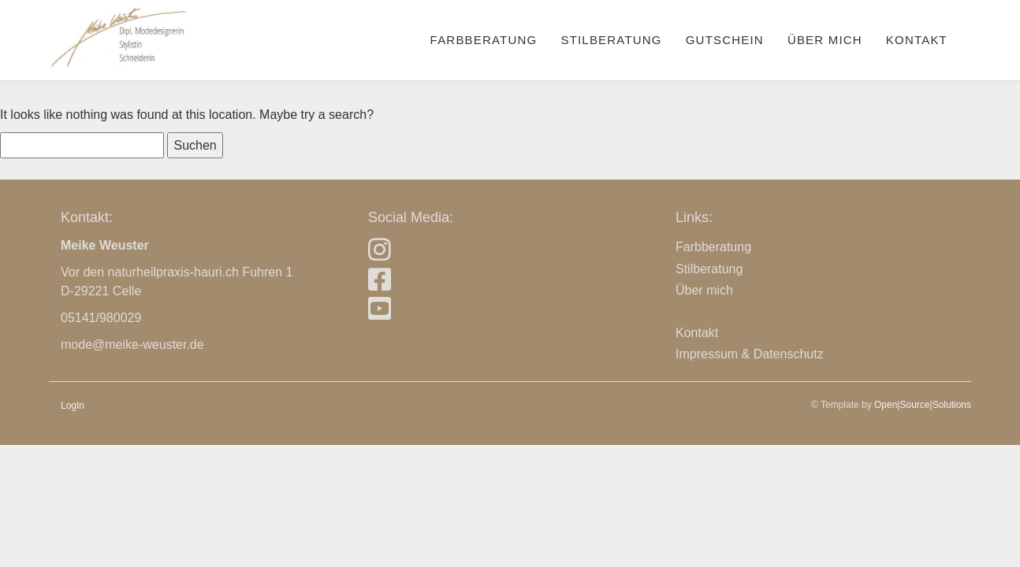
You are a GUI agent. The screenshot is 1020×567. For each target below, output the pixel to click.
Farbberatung (484, 39)
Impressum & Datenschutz (750, 354)
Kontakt (916, 39)
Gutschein (725, 39)
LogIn (72, 405)
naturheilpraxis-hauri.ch (173, 272)
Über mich (824, 39)
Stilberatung (610, 39)
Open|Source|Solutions (922, 404)
